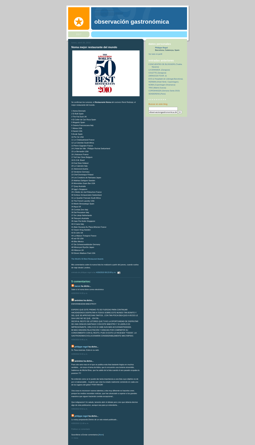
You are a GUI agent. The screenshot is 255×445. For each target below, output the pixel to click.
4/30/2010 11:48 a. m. (80, 423)
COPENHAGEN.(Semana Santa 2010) (164, 91)
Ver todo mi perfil (155, 54)
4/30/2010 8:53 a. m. (79, 409)
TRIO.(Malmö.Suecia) (157, 88)
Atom (101, 435)
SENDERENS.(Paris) (157, 94)
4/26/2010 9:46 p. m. (79, 340)
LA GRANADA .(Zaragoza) (159, 70)
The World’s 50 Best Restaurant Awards (87, 259)
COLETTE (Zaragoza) (157, 73)
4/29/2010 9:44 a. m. (79, 354)
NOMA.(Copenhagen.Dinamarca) (162, 85)
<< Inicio (74, 438)
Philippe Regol (81, 347)
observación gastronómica (131, 21)
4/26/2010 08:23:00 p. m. (106, 272)
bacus (77, 286)
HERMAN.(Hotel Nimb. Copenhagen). (164, 82)
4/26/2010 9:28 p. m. (79, 293)
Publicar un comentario (80, 429)
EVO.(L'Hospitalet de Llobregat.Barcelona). (166, 79)
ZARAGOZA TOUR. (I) (158, 76)
